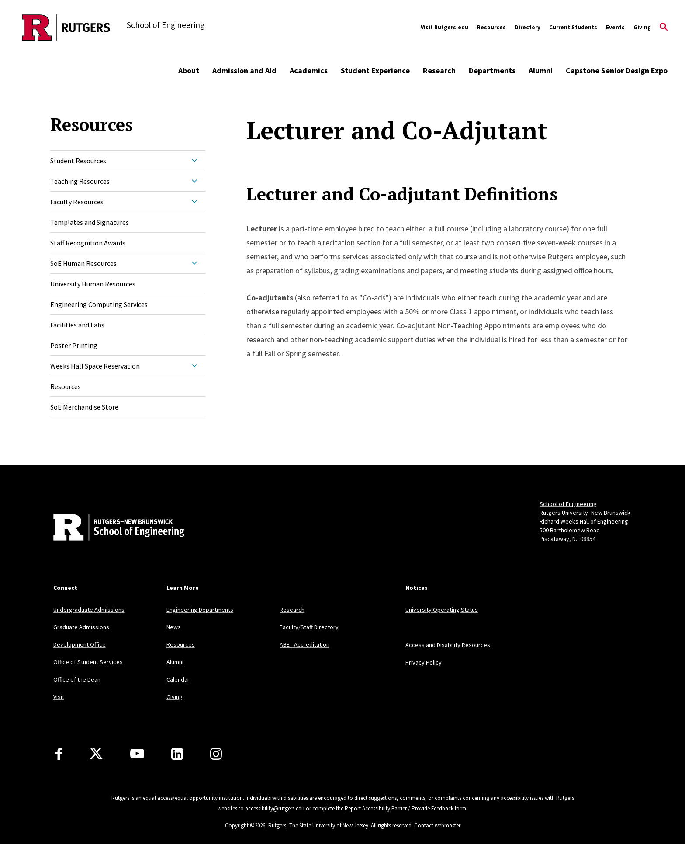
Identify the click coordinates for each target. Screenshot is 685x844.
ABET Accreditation (304, 644)
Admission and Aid (244, 70)
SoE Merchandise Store (84, 407)
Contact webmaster (437, 825)
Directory (527, 27)
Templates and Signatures (89, 222)
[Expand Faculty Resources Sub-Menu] (194, 202)
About (188, 70)
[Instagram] (216, 754)
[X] (96, 753)
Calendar (178, 679)
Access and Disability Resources (447, 645)
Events (615, 27)
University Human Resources (92, 283)
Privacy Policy (423, 662)
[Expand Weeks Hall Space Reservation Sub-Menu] (194, 366)
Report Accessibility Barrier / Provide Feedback (399, 808)
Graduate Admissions (81, 627)
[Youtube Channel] (137, 753)
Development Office (79, 644)
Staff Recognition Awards (87, 242)
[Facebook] (58, 754)
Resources (491, 27)
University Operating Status (441, 609)
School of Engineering (568, 504)
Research (439, 70)
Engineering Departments (199, 609)
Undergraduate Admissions (89, 609)
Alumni (541, 70)
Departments (492, 70)
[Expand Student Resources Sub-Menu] (194, 161)
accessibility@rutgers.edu (274, 808)
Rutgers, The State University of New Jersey (318, 825)
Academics (309, 70)
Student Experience (375, 70)
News (173, 627)
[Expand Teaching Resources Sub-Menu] (194, 181)
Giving (642, 27)
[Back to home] (111, 528)
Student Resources (78, 160)
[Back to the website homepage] (66, 27)
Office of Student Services (88, 662)
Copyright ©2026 (245, 825)
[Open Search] (664, 27)
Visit (58, 697)
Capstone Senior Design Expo (617, 70)
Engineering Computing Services (99, 304)
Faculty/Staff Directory (309, 627)
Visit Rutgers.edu (444, 27)
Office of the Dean (76, 679)
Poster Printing (73, 345)
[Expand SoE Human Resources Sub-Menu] (194, 263)
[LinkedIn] (177, 754)
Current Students (573, 27)
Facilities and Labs (77, 324)
